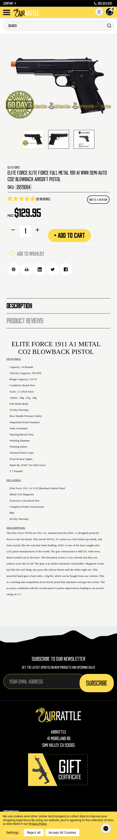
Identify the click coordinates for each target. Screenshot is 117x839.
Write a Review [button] (98, 199)
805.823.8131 (103, 3)
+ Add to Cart (69, 235)
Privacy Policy (38, 824)
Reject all (33, 832)
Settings (12, 832)
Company (9, 3)
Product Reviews (25, 321)
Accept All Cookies (62, 832)
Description (19, 306)
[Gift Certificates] (58, 769)
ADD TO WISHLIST (27, 253)
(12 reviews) (43, 199)
